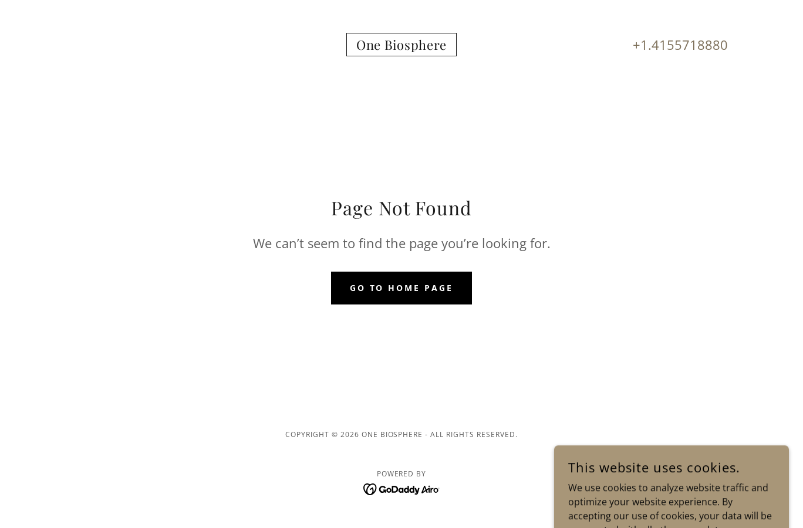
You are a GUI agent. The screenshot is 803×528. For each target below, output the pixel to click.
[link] (401, 46)
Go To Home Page (402, 287)
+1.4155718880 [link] (680, 44)
